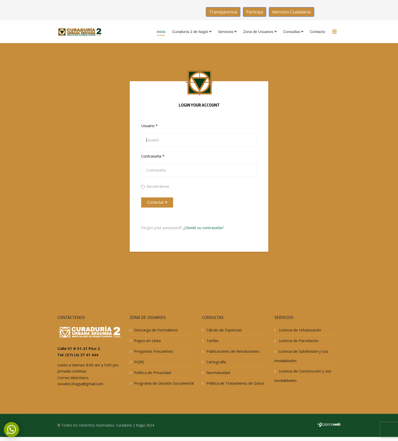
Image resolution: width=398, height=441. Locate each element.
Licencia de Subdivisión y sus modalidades (301, 356)
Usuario (149, 125)
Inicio (161, 31)
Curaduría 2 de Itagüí (190, 31)
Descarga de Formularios (155, 329)
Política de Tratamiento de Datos (234, 383)
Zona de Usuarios (258, 31)
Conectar (157, 202)
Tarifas (212, 340)
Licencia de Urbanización (299, 329)
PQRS (138, 361)
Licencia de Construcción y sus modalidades (302, 375)
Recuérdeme (155, 186)
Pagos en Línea (147, 340)
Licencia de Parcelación (298, 340)
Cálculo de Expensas (223, 329)
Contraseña (152, 156)
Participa (254, 12)
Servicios (226, 31)
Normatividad (217, 372)
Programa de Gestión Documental (163, 383)
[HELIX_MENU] (334, 31)
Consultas (291, 31)
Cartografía (215, 361)
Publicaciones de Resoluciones (232, 351)
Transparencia (223, 12)
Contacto (317, 31)
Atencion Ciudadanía (291, 12)
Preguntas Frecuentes (153, 351)
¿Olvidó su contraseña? (203, 227)
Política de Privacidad (152, 372)
